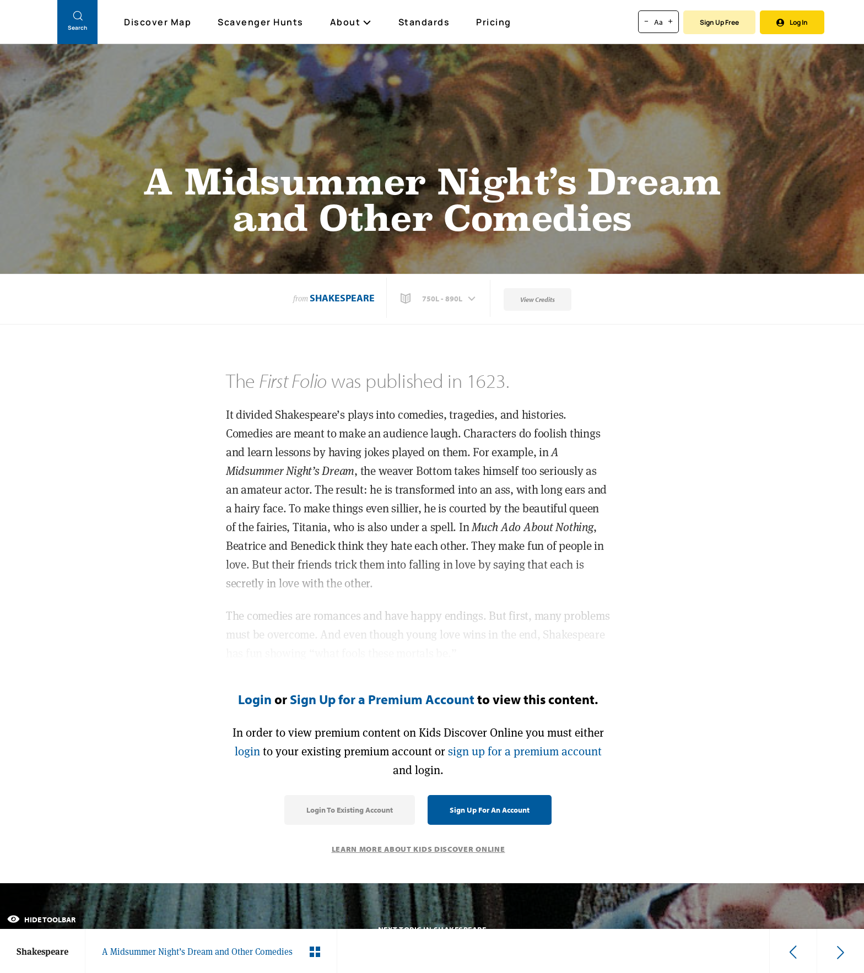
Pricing (493, 22)
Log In (792, 22)
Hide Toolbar (41, 920)
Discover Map (159, 22)
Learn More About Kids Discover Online (418, 849)
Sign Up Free (719, 22)
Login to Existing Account (349, 810)
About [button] (351, 22)
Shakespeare (342, 297)
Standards (424, 22)
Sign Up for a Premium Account (382, 699)
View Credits (537, 299)
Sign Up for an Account (490, 810)
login (247, 751)
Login (255, 699)
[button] (439, 299)
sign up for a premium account (525, 751)
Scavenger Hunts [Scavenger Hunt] (261, 23)
